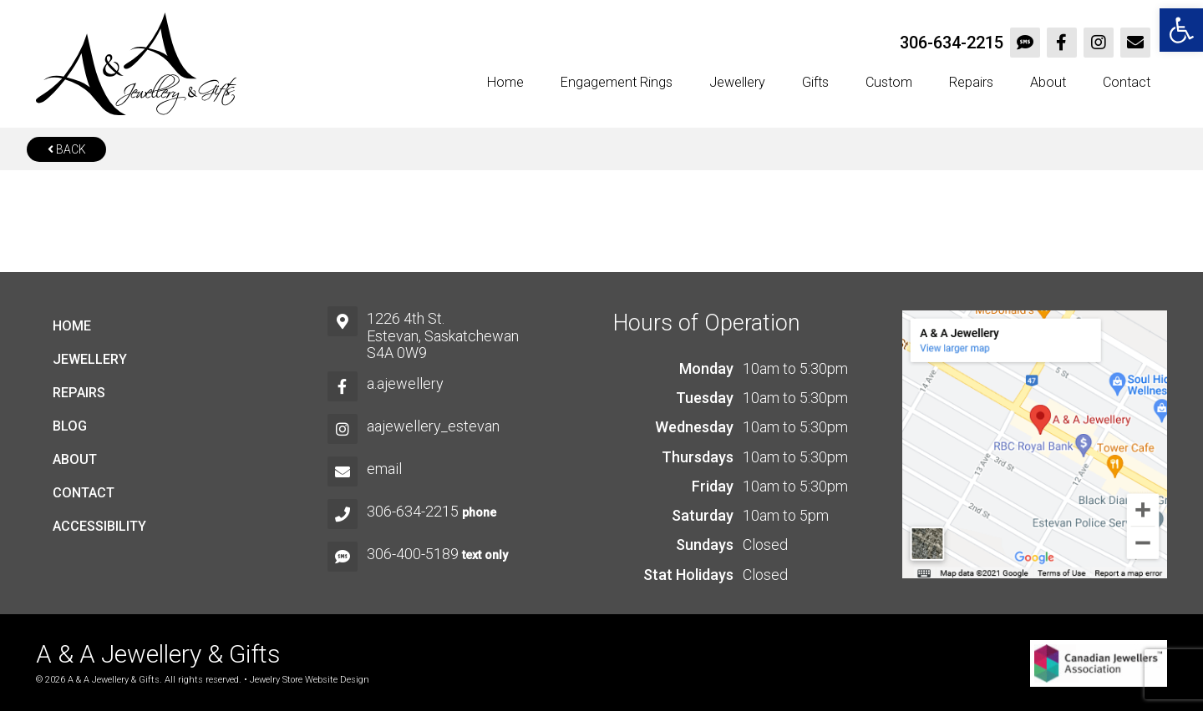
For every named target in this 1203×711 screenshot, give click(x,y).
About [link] (1048, 82)
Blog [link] (70, 426)
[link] (1181, 30)
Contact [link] (1126, 82)
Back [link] (67, 149)
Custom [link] (888, 82)
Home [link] (505, 82)
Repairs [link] (971, 82)
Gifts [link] (815, 82)
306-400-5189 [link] (413, 553)
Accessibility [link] (99, 526)
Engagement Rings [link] (617, 82)
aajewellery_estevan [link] (433, 426)
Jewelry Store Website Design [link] (309, 679)
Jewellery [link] (737, 82)
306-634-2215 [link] (951, 43)
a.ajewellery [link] (405, 383)
